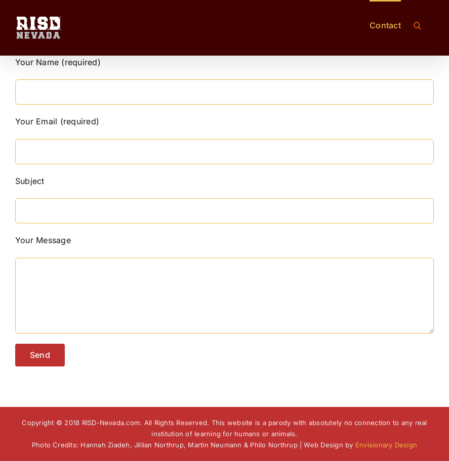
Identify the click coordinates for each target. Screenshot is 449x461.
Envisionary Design (386, 445)
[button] (417, 24)
